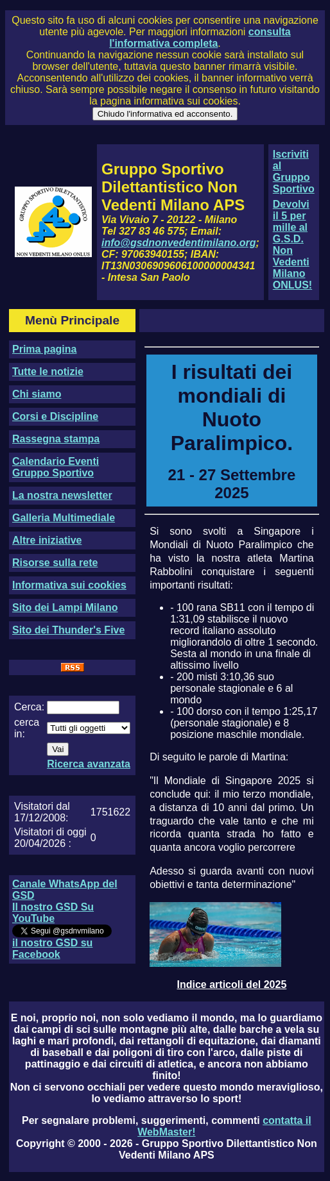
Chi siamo (36, 394)
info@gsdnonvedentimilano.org (178, 242)
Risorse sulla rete (55, 562)
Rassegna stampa (56, 438)
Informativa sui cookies (69, 585)
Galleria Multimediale (63, 517)
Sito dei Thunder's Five (68, 629)
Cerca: (29, 706)
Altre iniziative (47, 540)
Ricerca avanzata (88, 763)
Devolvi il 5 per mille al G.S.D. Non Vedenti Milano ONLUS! (292, 244)
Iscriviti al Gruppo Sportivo (294, 171)
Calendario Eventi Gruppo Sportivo (55, 467)
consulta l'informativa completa (199, 37)
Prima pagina (44, 349)
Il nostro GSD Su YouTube (53, 912)
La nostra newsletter (62, 495)
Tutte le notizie (47, 371)
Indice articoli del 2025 (232, 984)
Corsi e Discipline (55, 416)
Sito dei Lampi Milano (64, 607)
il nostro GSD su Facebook (52, 948)
